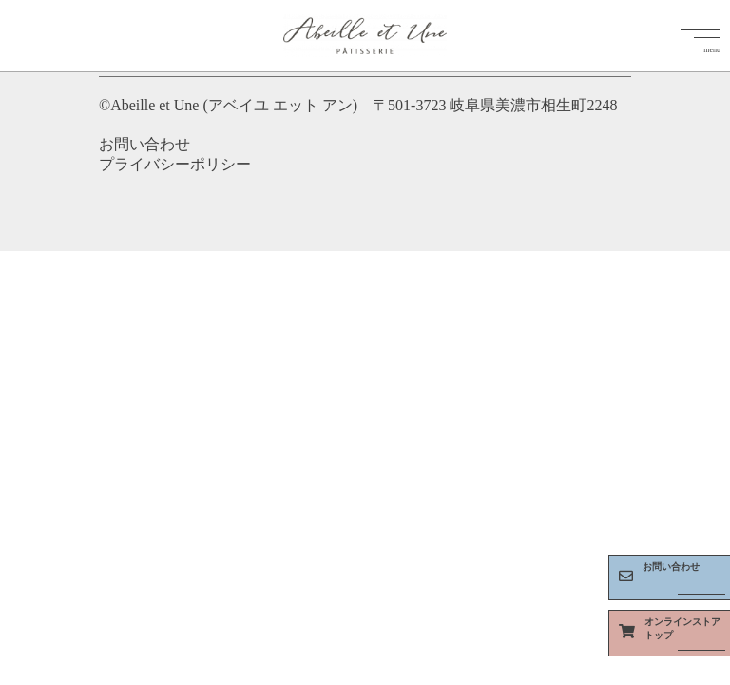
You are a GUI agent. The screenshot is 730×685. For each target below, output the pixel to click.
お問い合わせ (144, 144)
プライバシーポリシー (175, 164)
